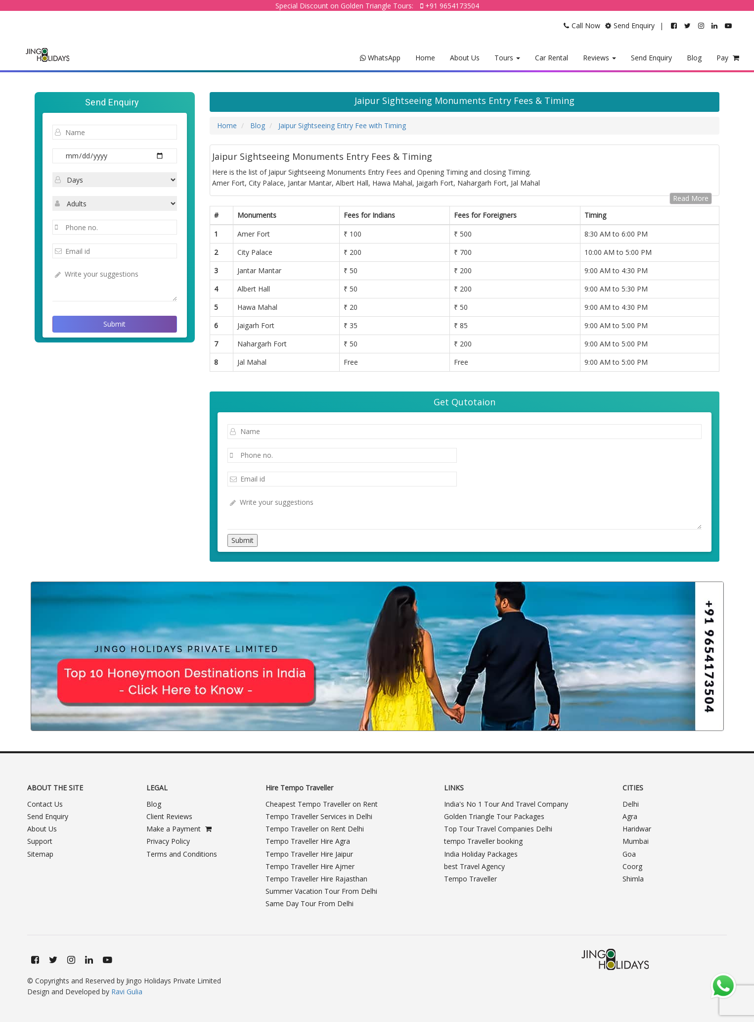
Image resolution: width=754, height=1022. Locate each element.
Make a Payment (179, 828)
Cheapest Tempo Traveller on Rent (322, 804)
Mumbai (635, 841)
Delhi (630, 804)
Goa (629, 854)
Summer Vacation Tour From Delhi (321, 891)
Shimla (633, 878)
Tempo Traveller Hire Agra (308, 841)
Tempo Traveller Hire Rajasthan (316, 878)
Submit (114, 324)
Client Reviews (169, 816)
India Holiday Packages (481, 854)
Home (425, 57)
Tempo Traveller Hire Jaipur (309, 854)
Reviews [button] (599, 57)
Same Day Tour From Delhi (310, 903)
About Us (465, 57)
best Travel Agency (474, 866)
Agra (629, 816)
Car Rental (551, 57)
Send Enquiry (651, 57)
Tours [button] (507, 57)
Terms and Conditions (181, 854)
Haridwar (636, 828)
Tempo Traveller (470, 878)
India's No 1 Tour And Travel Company (506, 804)
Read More (691, 198)
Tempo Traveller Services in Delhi (319, 816)
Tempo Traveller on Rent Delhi (315, 828)
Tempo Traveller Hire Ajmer (310, 866)
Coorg (632, 866)
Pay (727, 57)
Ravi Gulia (126, 991)
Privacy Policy (168, 841)
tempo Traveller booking (483, 841)
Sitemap (40, 854)
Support (39, 841)
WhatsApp (380, 57)
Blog (694, 57)
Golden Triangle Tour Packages (494, 816)
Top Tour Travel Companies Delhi (498, 828)
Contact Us (45, 804)
